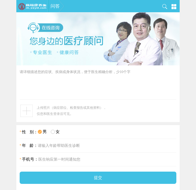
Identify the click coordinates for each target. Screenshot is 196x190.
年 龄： (29, 145)
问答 (55, 6)
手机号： (29, 159)
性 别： (29, 132)
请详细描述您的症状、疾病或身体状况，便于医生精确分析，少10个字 (98, 84)
